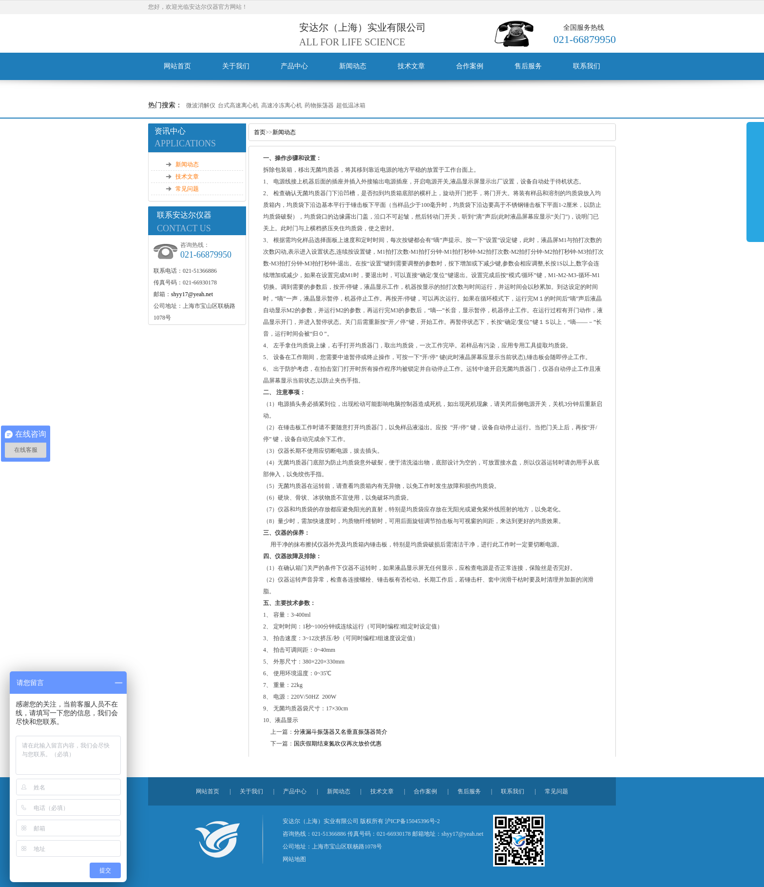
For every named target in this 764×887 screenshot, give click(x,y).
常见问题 (187, 188)
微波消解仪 (200, 105)
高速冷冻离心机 (281, 105)
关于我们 (235, 66)
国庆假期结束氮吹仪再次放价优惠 (338, 743)
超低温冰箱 (350, 105)
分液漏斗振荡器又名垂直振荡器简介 (340, 731)
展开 (755, 181)
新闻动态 (352, 66)
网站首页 (177, 66)
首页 (260, 132)
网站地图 (294, 859)
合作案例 (469, 66)
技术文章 (411, 66)
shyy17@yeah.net (192, 294)
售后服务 (528, 66)
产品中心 (294, 66)
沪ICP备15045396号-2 (412, 821)
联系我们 (586, 66)
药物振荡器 (319, 105)
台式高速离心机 (238, 105)
